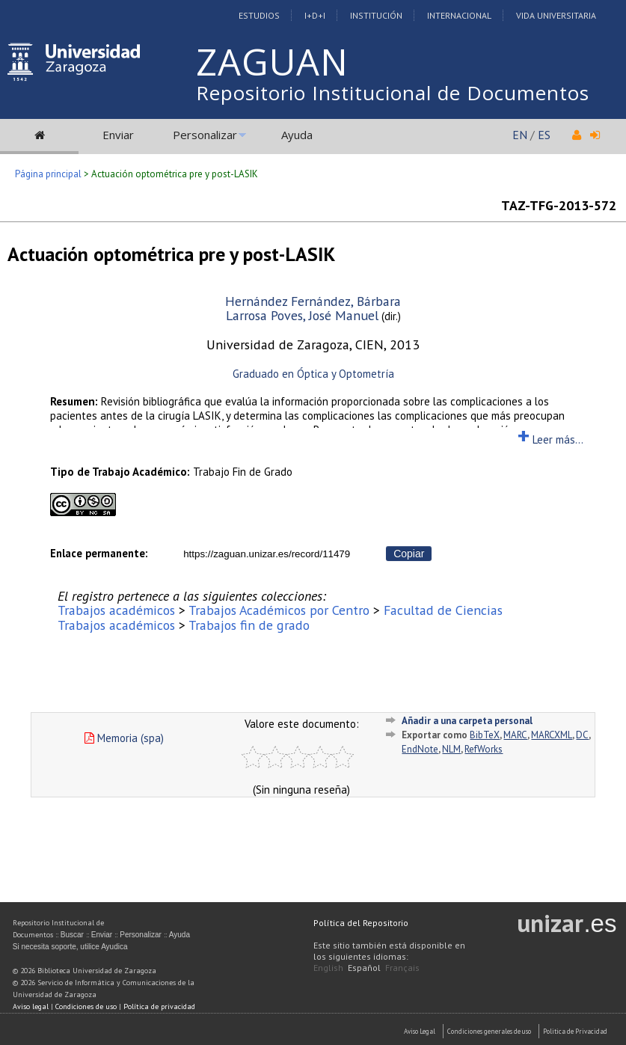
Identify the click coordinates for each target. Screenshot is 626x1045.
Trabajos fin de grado (249, 625)
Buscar (72, 935)
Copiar (408, 554)
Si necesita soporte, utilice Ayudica (70, 947)
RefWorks (483, 749)
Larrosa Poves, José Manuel (302, 315)
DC (582, 735)
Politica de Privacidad (575, 1031)
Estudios (259, 15)
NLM (451, 749)
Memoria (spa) (124, 738)
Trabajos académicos (116, 610)
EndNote (420, 749)
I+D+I (314, 15)
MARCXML (551, 735)
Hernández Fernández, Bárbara (313, 301)
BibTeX (485, 735)
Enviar (118, 134)
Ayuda (297, 134)
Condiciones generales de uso (489, 1031)
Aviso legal (31, 1006)
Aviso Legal (419, 1031)
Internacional (459, 15)
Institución (376, 15)
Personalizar (205, 134)
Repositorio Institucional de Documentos (392, 92)
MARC (515, 735)
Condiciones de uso (86, 1006)
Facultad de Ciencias (443, 610)
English (328, 967)
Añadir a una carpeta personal (467, 720)
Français (402, 967)
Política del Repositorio (360, 922)
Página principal (48, 174)
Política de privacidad (159, 1006)
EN (519, 134)
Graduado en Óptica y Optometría (313, 374)
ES (544, 134)
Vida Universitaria (556, 15)
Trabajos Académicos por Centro (278, 610)
